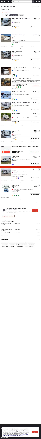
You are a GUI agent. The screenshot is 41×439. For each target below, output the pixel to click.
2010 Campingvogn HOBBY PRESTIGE (19, 130)
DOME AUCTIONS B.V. (16, 42)
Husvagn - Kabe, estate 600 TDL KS (19, 67)
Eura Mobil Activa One (5, 241)
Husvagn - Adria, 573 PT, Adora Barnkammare (21, 102)
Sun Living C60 (12, 246)
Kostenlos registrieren (34, 152)
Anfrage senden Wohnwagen (7, 216)
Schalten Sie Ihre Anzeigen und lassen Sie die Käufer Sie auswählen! (25, 146)
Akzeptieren (35, 432)
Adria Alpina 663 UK (29, 241)
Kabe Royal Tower (21, 241)
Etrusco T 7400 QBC (5, 246)
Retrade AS (17, 26)
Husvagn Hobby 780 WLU (17, 51)
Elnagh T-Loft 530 (12, 244)
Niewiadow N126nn (20, 246)
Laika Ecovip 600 (31, 244)
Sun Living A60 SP (13, 241)
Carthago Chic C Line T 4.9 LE (29, 246)
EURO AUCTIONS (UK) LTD (20, 176)
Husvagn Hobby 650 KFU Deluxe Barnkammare (21, 18)
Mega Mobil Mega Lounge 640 (22, 244)
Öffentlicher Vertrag (4, 437)
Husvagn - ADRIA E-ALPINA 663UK (18, 91)
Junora (13, 74)
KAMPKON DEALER (15, 185)
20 (36, 12)
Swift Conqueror (15, 168)
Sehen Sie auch (4, 239)
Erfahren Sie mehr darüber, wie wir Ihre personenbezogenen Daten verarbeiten (15, 435)
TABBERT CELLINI (15, 156)
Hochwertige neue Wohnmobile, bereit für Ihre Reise (22, 78)
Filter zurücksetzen (13, 15)
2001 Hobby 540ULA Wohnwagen (18, 34)
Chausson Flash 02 (5, 244)
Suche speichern (35, 210)
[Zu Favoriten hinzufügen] (39, 19)
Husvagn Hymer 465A (16, 113)
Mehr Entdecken (36, 85)
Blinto (13, 162)
